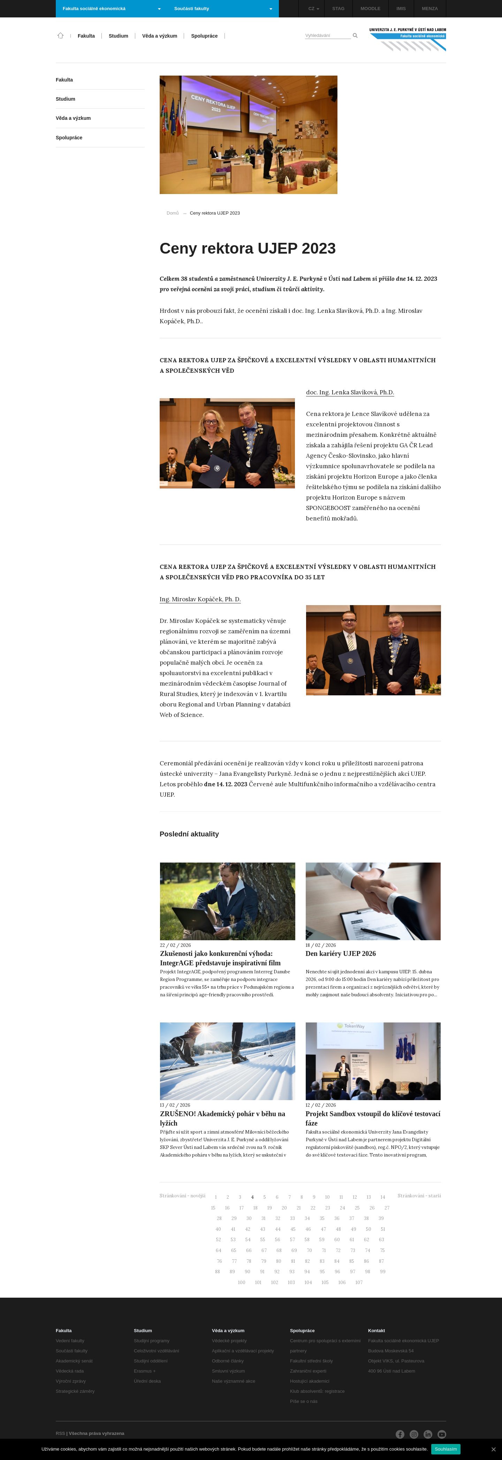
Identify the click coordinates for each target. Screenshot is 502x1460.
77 (234, 1261)
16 (227, 1208)
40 (218, 1229)
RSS (60, 1433)
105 (325, 1282)
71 (324, 1250)
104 (308, 1282)
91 (262, 1272)
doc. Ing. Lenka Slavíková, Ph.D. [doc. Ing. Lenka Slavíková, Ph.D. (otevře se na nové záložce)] (350, 392)
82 (307, 1261)
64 (218, 1250)
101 (258, 1282)
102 (274, 1282)
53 (233, 1240)
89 (232, 1272)
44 (278, 1229)
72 (338, 1250)
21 (299, 1208)
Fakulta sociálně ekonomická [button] (112, 8)
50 (368, 1229)
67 (264, 1250)
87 (381, 1261)
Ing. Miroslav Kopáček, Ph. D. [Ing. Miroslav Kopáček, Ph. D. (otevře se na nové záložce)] (200, 599)
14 (383, 1197)
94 (307, 1272)
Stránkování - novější (182, 1196)
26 (372, 1208)
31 (263, 1218)
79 (263, 1261)
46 (308, 1229)
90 (247, 1272)
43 (262, 1229)
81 (293, 1261)
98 (367, 1272)
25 (357, 1208)
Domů (173, 213)
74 (367, 1250)
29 (234, 1218)
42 (247, 1229)
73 (352, 1250)
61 (352, 1240)
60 (337, 1240)
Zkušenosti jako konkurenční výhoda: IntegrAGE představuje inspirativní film (220, 958)
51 (383, 1229)
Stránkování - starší (419, 1196)
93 (292, 1272)
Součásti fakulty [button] (223, 8)
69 (294, 1250)
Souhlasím (446, 1449)
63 (381, 1240)
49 (353, 1229)
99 (383, 1272)
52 (218, 1240)
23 (327, 1208)
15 (213, 1208)
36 (337, 1218)
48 (338, 1229)
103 (291, 1282)
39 (381, 1218)
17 (241, 1208)
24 (342, 1208)
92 (277, 1272)
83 (322, 1261)
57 (292, 1240)
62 (366, 1240)
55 (262, 1240)
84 (337, 1261)
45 (293, 1229)
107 (359, 1282)
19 (269, 1208)
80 (278, 1261)
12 (355, 1197)
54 (248, 1240)
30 (249, 1218)
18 (255, 1208)
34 (307, 1218)
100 (241, 1282)
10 (327, 1197)
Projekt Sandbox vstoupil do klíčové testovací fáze (373, 1118)
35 (322, 1218)
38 (366, 1218)
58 (307, 1240)
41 (233, 1229)
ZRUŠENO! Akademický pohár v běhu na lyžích (222, 1118)
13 (369, 1197)
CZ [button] (314, 8)
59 (322, 1240)
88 (217, 1272)
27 (387, 1208)
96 (337, 1272)
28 (219, 1218)
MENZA (430, 8)
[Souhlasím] (493, 1449)
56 (277, 1240)
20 (284, 1208)
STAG (338, 8)
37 (351, 1218)
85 (351, 1261)
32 (277, 1218)
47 (323, 1229)
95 (322, 1272)
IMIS (401, 8)
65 (233, 1250)
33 (292, 1218)
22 (313, 1208)
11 (341, 1197)
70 (309, 1250)
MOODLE (370, 8)
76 (219, 1261)
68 (279, 1250)
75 (382, 1250)
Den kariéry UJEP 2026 (341, 953)
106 (342, 1282)
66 (249, 1250)
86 (366, 1261)
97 (352, 1272)
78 (248, 1261)
